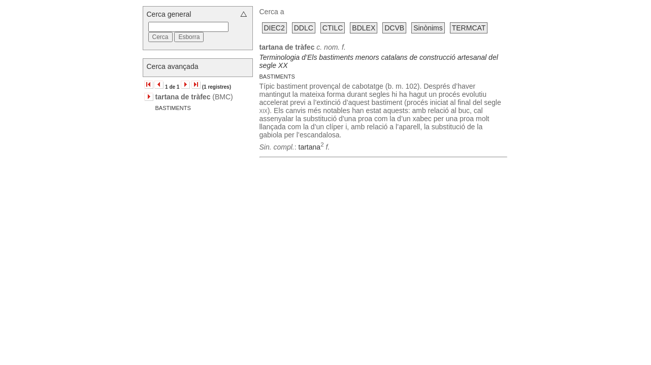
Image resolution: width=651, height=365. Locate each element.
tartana (310, 147)
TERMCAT (469, 28)
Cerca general (169, 14)
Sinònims (428, 28)
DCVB (394, 28)
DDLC (303, 28)
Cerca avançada (173, 66)
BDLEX (363, 28)
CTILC (332, 28)
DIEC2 (274, 28)
